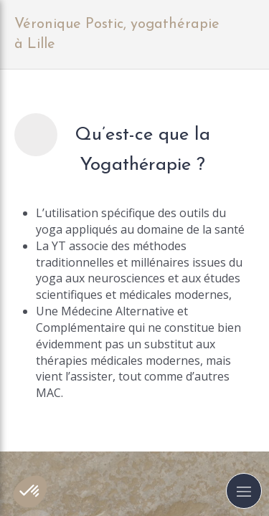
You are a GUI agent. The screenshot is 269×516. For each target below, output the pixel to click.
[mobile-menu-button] (244, 491)
